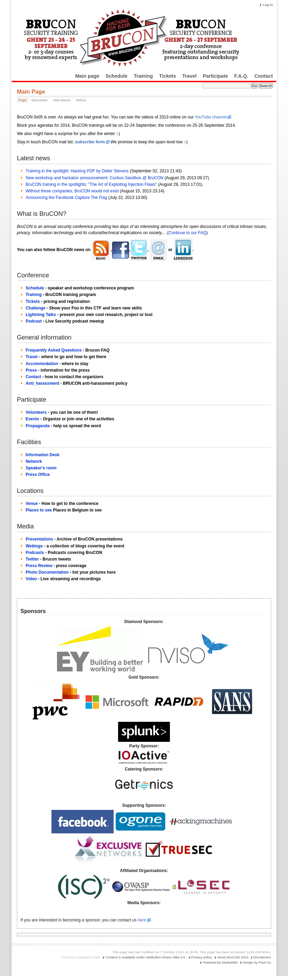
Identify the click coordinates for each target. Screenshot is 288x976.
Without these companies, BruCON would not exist (72, 191)
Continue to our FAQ (187, 232)
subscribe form (90, 142)
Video (31, 578)
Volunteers (36, 412)
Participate (215, 76)
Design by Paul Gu (257, 962)
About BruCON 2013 (233, 957)
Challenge (35, 308)
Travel (189, 76)
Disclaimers (262, 957)
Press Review (39, 565)
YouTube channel (211, 117)
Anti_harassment (42, 383)
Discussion (39, 100)
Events (32, 419)
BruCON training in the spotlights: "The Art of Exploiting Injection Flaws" (91, 184)
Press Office (38, 474)
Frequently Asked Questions (53, 350)
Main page (87, 76)
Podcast (34, 321)
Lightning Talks (41, 314)
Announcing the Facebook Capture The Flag (66, 197)
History (81, 100)
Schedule (117, 76)
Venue (32, 503)
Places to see (39, 510)
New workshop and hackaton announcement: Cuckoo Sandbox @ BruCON (94, 177)
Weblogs (34, 546)
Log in (267, 5)
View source (61, 100)
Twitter (32, 559)
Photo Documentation (47, 572)
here (142, 920)
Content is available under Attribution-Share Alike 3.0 (145, 957)
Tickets (167, 76)
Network (34, 461)
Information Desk (42, 454)
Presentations (39, 539)
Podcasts (35, 552)
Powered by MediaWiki (220, 962)
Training (143, 76)
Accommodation (42, 363)
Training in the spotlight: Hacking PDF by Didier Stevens (77, 171)
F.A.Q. (241, 76)
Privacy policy (201, 957)
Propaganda (37, 425)
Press (31, 370)
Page (22, 100)
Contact (264, 76)
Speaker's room (41, 468)
